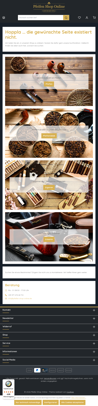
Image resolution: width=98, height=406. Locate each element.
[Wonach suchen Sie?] (40, 17)
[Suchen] (66, 17)
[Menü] (4, 17)
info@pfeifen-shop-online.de (20, 298)
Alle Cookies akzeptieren (72, 402)
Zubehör (49, 239)
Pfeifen (49, 84)
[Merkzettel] (79, 17)
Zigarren (49, 187)
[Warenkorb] (94, 17)
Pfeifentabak (49, 136)
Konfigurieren (50, 402)
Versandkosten (50, 378)
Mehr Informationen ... (78, 398)
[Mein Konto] (87, 17)
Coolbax (70, 392)
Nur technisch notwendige (28, 402)
